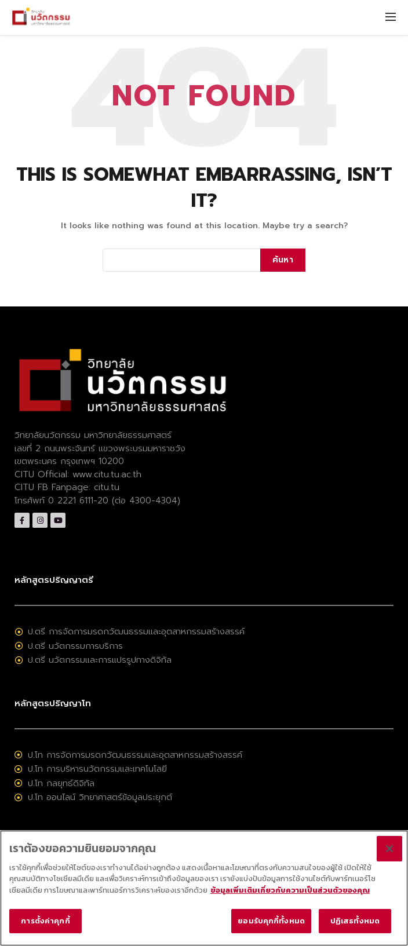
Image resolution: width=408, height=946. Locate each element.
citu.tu (106, 487)
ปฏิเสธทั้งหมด (355, 921)
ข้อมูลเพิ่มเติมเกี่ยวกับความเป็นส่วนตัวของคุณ (290, 890)
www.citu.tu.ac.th (106, 474)
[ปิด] (389, 848)
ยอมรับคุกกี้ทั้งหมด (271, 921)
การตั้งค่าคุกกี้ (45, 921)
